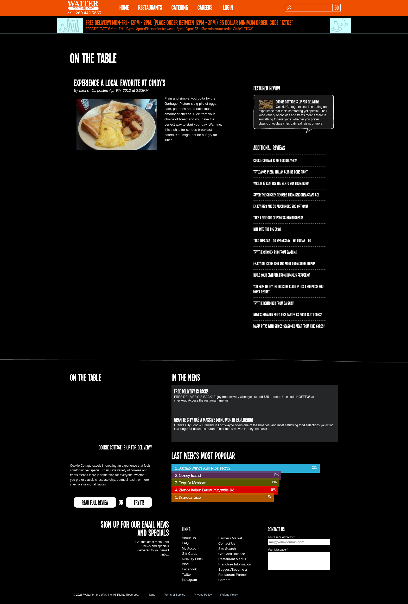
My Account (190, 548)
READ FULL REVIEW (95, 502)
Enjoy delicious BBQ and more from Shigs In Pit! (284, 263)
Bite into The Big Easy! (267, 229)
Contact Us (226, 543)
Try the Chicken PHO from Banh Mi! (275, 252)
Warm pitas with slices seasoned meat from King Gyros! (288, 326)
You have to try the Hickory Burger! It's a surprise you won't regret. (288, 288)
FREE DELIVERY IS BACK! (191, 391)
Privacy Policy (203, 594)
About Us (189, 538)
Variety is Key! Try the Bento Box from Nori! (281, 183)
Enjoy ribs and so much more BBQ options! (280, 206)
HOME (124, 7)
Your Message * (278, 549)
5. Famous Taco (188, 497)
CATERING (179, 7)
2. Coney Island (188, 475)
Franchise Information (234, 564)
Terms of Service (174, 594)
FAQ (185, 543)
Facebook (189, 569)
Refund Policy (229, 594)
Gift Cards (189, 554)
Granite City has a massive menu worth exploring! (213, 419)
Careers (204, 7)
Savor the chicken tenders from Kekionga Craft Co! (286, 195)
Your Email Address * (281, 537)
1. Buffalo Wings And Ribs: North (202, 468)
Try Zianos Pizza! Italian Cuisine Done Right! (280, 172)
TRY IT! (139, 502)
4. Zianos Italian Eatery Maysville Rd (204, 490)
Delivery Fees (192, 559)
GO (337, 7)
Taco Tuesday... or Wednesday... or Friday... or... (283, 240)
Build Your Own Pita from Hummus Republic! (281, 275)
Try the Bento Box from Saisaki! (273, 303)
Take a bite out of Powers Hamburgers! (278, 217)
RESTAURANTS (150, 7)
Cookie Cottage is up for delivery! (297, 101)
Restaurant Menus (232, 559)
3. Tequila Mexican (190, 482)
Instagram (189, 580)
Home (151, 594)
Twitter (187, 574)
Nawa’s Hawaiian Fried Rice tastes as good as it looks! (287, 314)
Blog (185, 564)
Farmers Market (230, 538)
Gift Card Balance (231, 554)
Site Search (227, 549)
